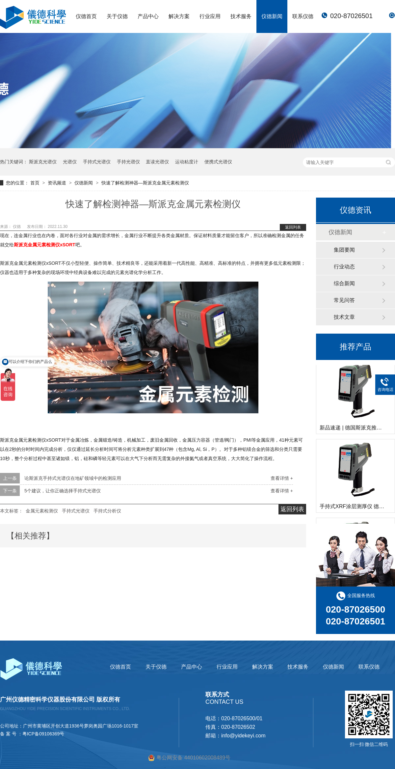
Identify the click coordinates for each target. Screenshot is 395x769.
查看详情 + (282, 478)
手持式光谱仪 (97, 161)
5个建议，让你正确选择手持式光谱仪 (62, 490)
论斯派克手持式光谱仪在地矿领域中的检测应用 (72, 478)
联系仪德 (302, 16)
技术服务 (240, 16)
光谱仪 (70, 161)
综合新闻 (344, 283)
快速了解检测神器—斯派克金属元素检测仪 (145, 182)
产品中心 (148, 16)
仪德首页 (86, 16)
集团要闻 (344, 250)
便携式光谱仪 (218, 161)
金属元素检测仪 (42, 510)
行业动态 (344, 266)
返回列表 (293, 227)
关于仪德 (117, 16)
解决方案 (179, 16)
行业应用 (210, 16)
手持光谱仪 (128, 161)
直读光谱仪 (157, 161)
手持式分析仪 (107, 510)
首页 (35, 182)
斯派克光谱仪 (43, 161)
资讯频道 (57, 182)
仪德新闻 (271, 16)
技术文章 (344, 317)
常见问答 (344, 300)
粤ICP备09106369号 (43, 733)
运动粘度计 (186, 161)
